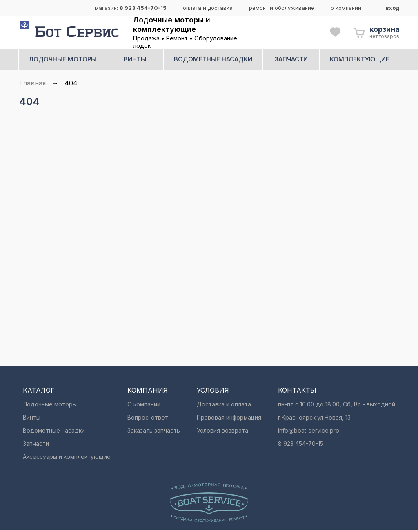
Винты (31, 417)
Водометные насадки (54, 430)
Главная (32, 83)
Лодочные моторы (50, 404)
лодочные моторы (62, 59)
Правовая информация (229, 417)
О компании (143, 404)
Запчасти (36, 443)
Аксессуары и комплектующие (67, 456)
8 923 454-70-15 (143, 7)
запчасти (291, 59)
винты (135, 59)
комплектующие (359, 59)
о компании (346, 7)
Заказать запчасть (153, 430)
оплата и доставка (208, 7)
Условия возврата (222, 430)
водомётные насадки (213, 59)
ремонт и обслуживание (281, 7)
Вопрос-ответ (147, 417)
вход (393, 7)
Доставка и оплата (224, 404)
